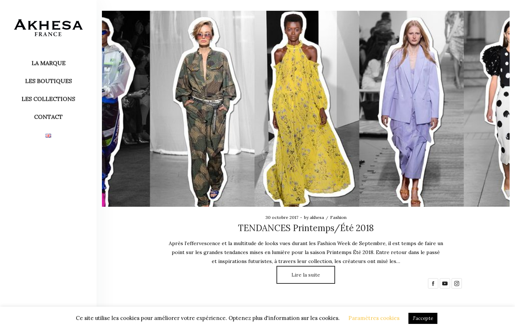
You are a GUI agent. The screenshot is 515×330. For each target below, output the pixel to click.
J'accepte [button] (423, 318)
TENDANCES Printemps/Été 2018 (306, 228)
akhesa (314, 217)
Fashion (338, 217)
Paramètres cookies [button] (373, 318)
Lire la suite (305, 275)
